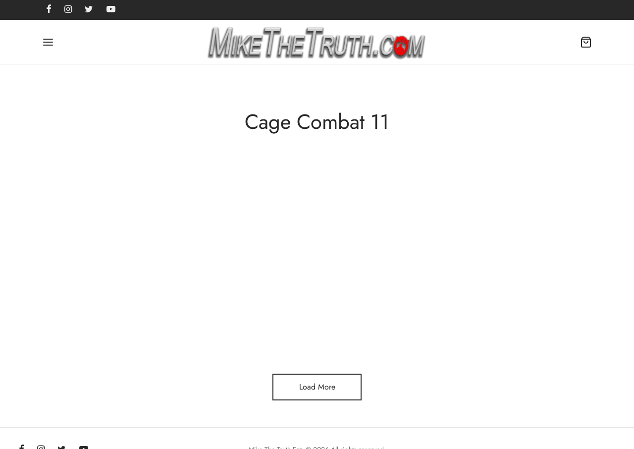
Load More (317, 387)
